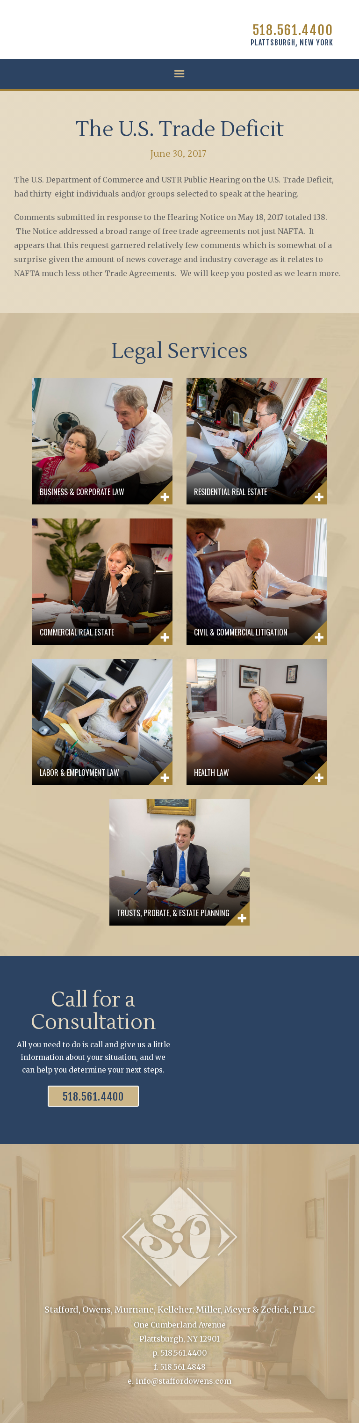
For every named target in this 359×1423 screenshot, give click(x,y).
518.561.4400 (292, 30)
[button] (179, 74)
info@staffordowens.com (183, 1381)
